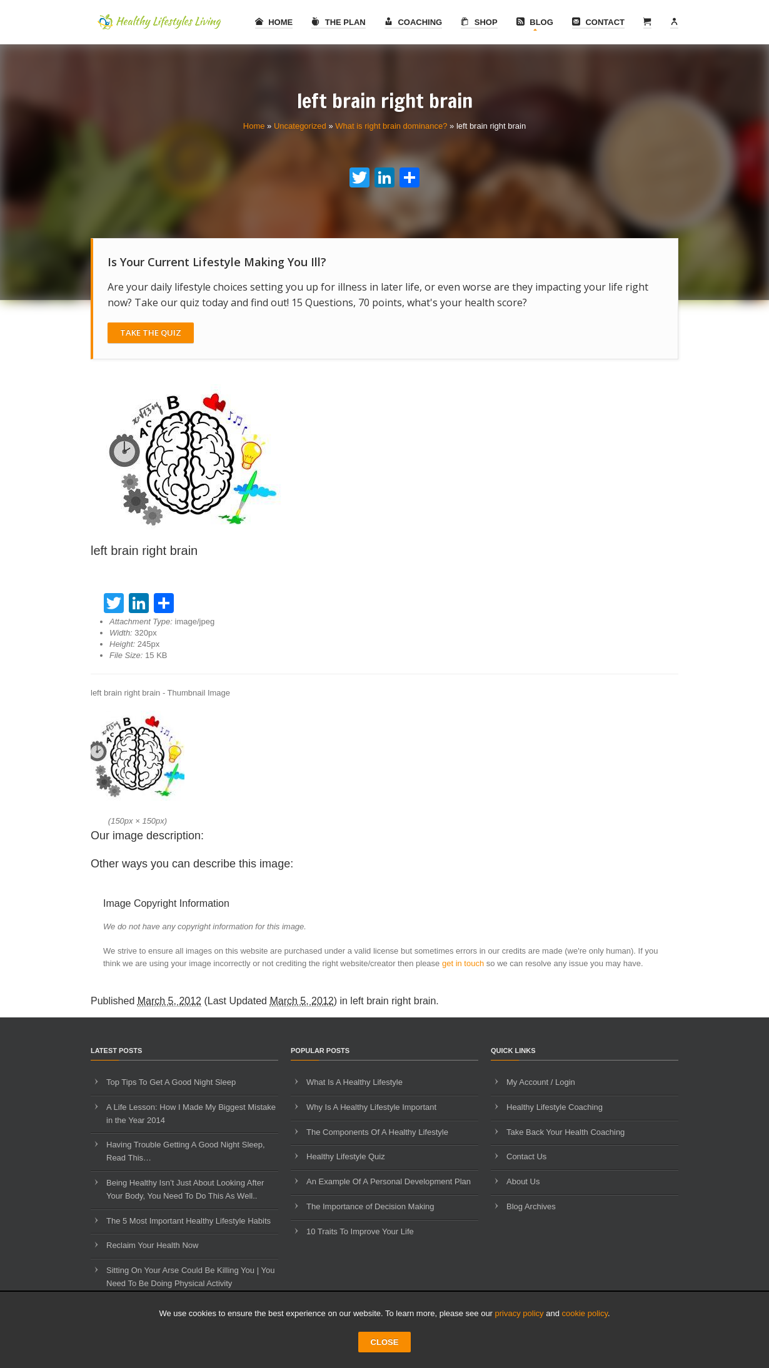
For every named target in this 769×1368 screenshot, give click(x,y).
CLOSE (385, 1342)
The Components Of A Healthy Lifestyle (377, 1132)
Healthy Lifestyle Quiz (345, 1156)
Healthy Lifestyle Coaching (554, 1107)
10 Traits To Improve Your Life (360, 1231)
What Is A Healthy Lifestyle (354, 1082)
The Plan (338, 22)
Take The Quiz (150, 332)
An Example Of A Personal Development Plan (388, 1181)
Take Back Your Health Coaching (565, 1132)
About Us (523, 1181)
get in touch (463, 963)
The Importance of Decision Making (370, 1206)
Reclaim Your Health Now (152, 1245)
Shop (479, 22)
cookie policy (585, 1313)
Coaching (413, 22)
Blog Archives (531, 1206)
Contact (598, 22)
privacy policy (519, 1313)
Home (274, 22)
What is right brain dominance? (391, 126)
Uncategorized (300, 126)
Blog (534, 22)
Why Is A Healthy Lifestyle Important (371, 1107)
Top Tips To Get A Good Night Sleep (171, 1082)
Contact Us (526, 1156)
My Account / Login (540, 1082)
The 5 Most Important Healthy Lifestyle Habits (188, 1221)
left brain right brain (393, 1001)
